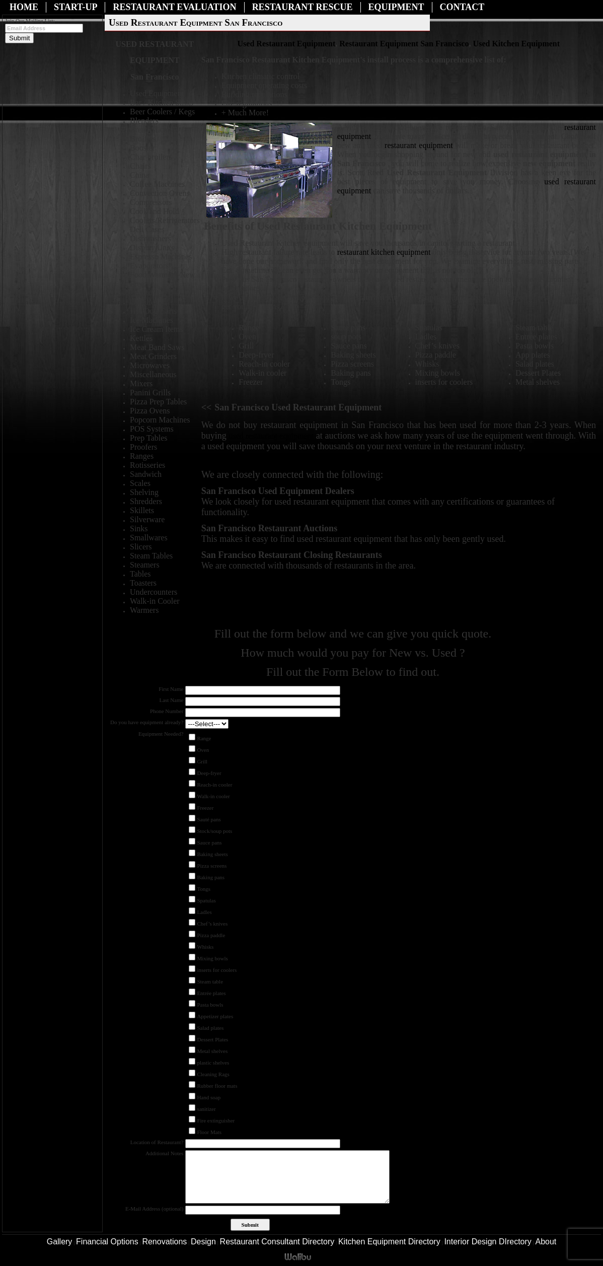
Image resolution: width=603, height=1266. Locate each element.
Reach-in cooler (214, 785)
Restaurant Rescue (302, 7)
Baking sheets (212, 854)
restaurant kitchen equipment (385, 252)
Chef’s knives (212, 924)
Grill (202, 761)
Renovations (164, 1241)
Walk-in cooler (213, 796)
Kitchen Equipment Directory (389, 1241)
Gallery (59, 1241)
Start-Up (75, 7)
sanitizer (206, 1109)
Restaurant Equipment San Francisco (404, 43)
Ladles (204, 912)
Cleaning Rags (213, 1074)
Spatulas (206, 900)
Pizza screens (212, 866)
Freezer (205, 808)
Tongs (203, 889)
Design (203, 1241)
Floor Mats (209, 1132)
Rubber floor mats (217, 1086)
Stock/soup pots (214, 831)
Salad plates (210, 1028)
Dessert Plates (212, 1039)
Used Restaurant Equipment (287, 43)
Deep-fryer (209, 773)
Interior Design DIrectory (487, 1241)
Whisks (205, 947)
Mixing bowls (212, 958)
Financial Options (107, 1241)
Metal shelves (212, 1051)
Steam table (210, 981)
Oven (203, 750)
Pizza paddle (211, 935)
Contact (462, 7)
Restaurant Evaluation (174, 7)
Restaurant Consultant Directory (277, 1241)
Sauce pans (209, 842)
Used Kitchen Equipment (516, 43)
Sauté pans (208, 819)
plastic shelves (213, 1063)
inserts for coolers (217, 970)
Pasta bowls (210, 1005)
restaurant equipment (419, 145)
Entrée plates (211, 993)
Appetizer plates (215, 1016)
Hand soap (208, 1097)
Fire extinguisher (216, 1120)
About (546, 1241)
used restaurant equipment (271, 436)
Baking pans (210, 877)
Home (24, 7)
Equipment (396, 7)
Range (204, 738)
